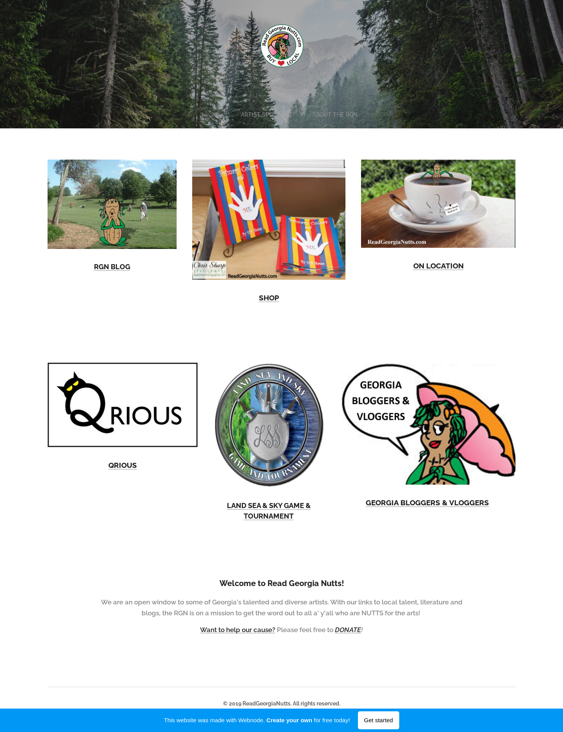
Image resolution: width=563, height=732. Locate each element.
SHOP (268, 297)
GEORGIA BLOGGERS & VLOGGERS (427, 502)
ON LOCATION (438, 265)
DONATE (348, 630)
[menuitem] (215, 114)
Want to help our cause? (237, 630)
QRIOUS (122, 465)
